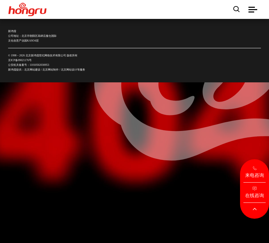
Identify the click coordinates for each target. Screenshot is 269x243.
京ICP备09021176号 (20, 60)
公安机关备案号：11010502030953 (28, 64)
